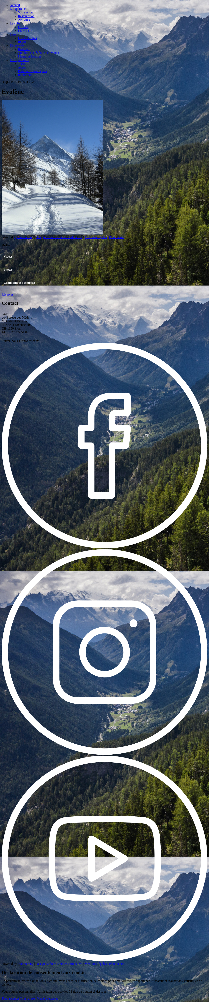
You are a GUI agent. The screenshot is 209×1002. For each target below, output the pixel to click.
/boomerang (25, 963)
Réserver (24, 49)
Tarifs (22, 63)
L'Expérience (18, 8)
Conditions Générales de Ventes (39, 52)
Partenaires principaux (32, 71)
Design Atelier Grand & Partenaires (59, 237)
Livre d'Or (24, 30)
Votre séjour (26, 12)
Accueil (15, 5)
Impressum (25, 74)
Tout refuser (28, 998)
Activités (24, 19)
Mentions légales (95, 237)
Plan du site (116, 237)
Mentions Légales (29, 56)
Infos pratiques (19, 60)
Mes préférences (47, 998)
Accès (22, 67)
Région (22, 41)
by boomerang (23, 237)
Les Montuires (27, 38)
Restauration (26, 16)
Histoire (23, 27)
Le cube (15, 23)
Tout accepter (10, 998)
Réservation (17, 45)
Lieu (13, 34)
